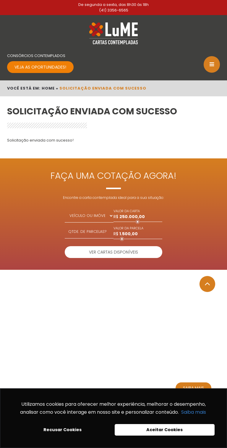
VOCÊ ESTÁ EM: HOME (31, 88)
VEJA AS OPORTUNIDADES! (40, 67)
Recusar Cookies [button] (62, 430)
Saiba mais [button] (193, 412)
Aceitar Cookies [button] (164, 430)
